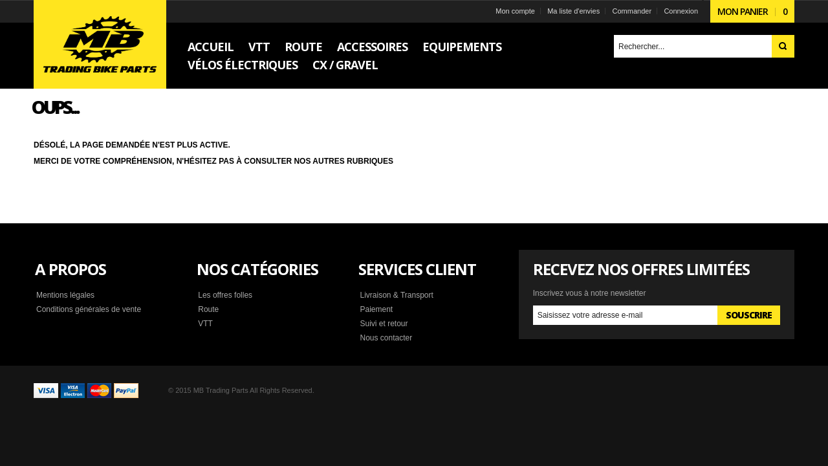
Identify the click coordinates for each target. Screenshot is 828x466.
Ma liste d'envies (573, 11)
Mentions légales (65, 295)
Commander (632, 11)
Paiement (376, 309)
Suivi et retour (384, 323)
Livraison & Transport (396, 295)
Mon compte (515, 11)
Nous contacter (386, 337)
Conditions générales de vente (88, 309)
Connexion (681, 11)
